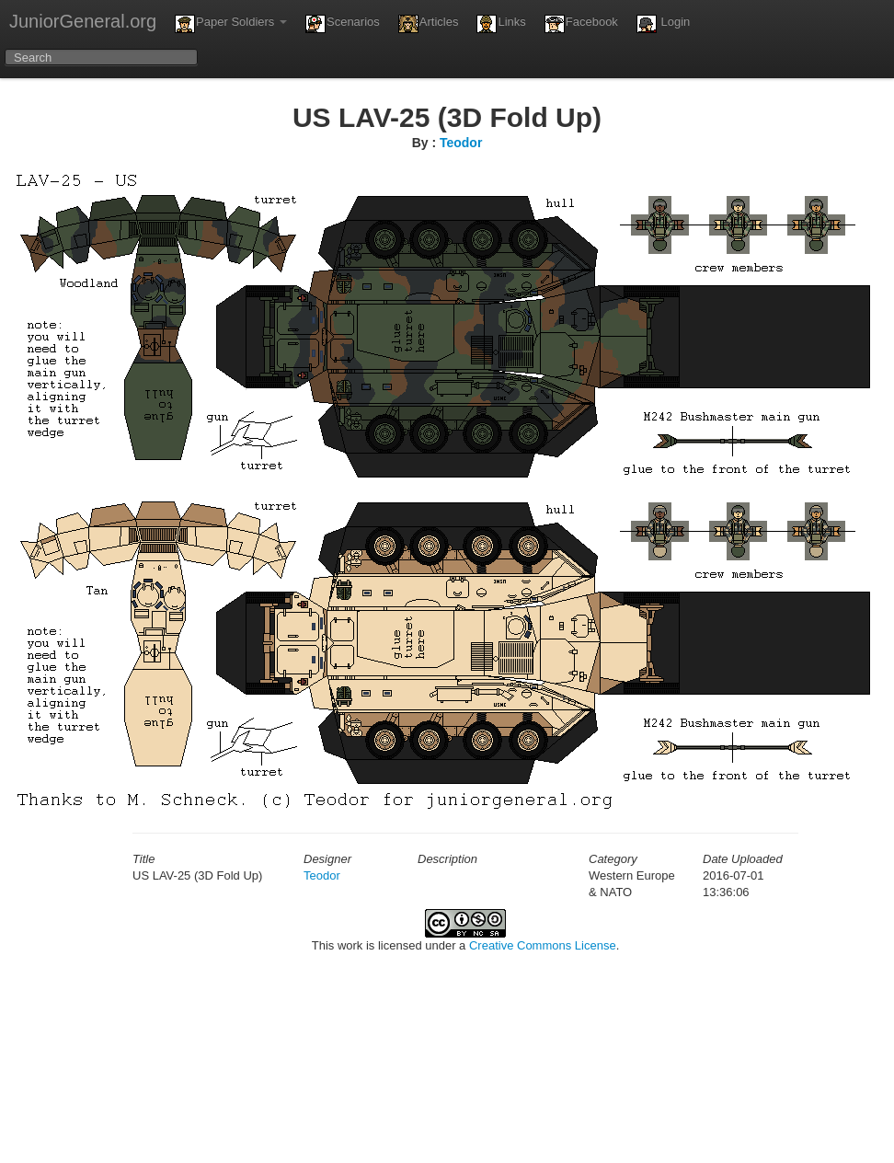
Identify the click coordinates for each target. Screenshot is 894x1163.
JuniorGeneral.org (82, 21)
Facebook (581, 24)
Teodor (461, 142)
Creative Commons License (542, 945)
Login (663, 24)
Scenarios (342, 24)
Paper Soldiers (231, 24)
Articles (428, 24)
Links (500, 24)
